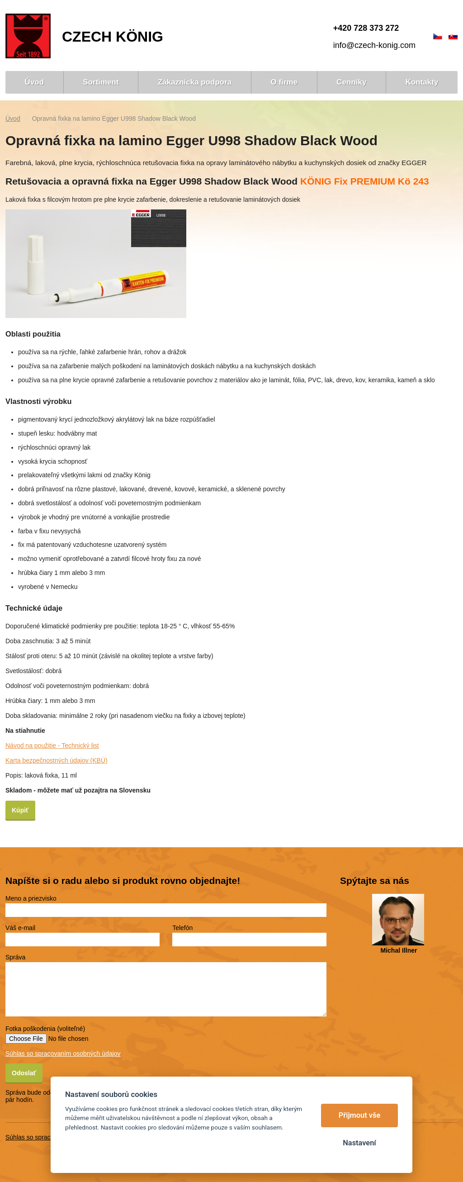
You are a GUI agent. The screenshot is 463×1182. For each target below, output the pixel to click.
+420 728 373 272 (366, 28)
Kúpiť (20, 810)
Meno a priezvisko (31, 898)
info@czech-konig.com (374, 45)
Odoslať (24, 1073)
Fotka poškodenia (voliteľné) (45, 1028)
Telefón (182, 927)
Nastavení (359, 1143)
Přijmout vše (360, 1115)
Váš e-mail (20, 927)
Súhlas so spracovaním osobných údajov (62, 1053)
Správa (15, 957)
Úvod (12, 118)
